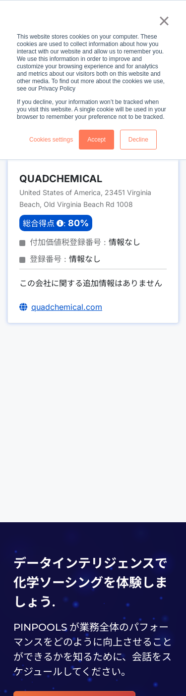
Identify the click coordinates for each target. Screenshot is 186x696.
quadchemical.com (66, 307)
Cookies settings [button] (51, 139)
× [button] (164, 21)
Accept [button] (96, 139)
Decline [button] (138, 139)
